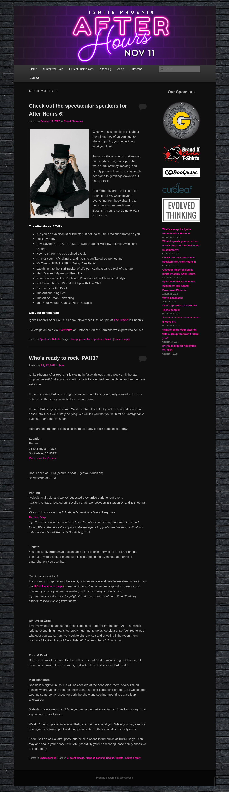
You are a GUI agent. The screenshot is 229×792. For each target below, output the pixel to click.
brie (61, 365)
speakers (98, 339)
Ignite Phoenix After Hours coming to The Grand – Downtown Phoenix (178, 286)
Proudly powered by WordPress (114, 777)
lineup (74, 339)
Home (33, 69)
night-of (90, 758)
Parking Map (37, 517)
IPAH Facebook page (48, 586)
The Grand (121, 320)
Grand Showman (73, 121)
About (120, 69)
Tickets (56, 339)
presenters (85, 339)
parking (100, 758)
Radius (110, 758)
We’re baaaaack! (172, 297)
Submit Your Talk (53, 69)
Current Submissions (81, 69)
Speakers (45, 339)
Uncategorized (48, 758)
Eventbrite (65, 330)
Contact (34, 77)
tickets (108, 339)
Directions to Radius (42, 458)
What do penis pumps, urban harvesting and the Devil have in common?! (180, 245)
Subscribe (136, 69)
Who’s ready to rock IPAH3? (64, 358)
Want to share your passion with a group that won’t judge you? (180, 334)
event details (77, 758)
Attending (105, 69)
